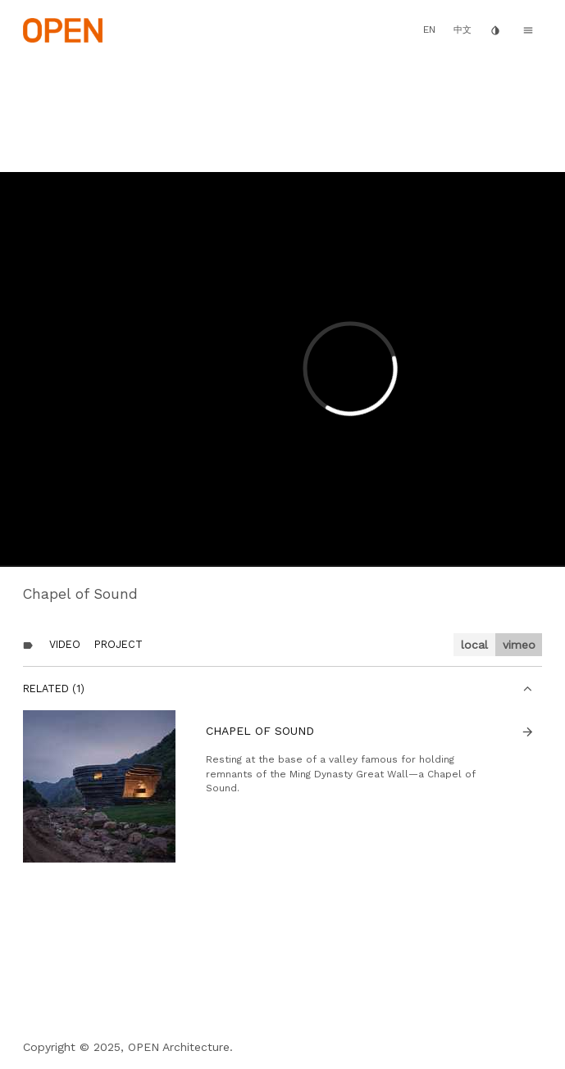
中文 (462, 30)
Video (64, 644)
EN (429, 29)
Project (118, 644)
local (474, 644)
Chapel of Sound (260, 730)
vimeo (519, 644)
